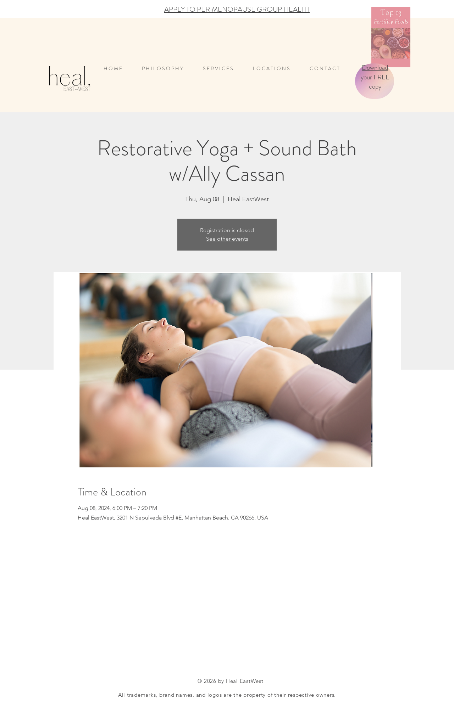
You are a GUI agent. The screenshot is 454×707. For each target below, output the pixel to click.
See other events (227, 238)
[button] (276, 68)
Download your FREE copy (375, 77)
